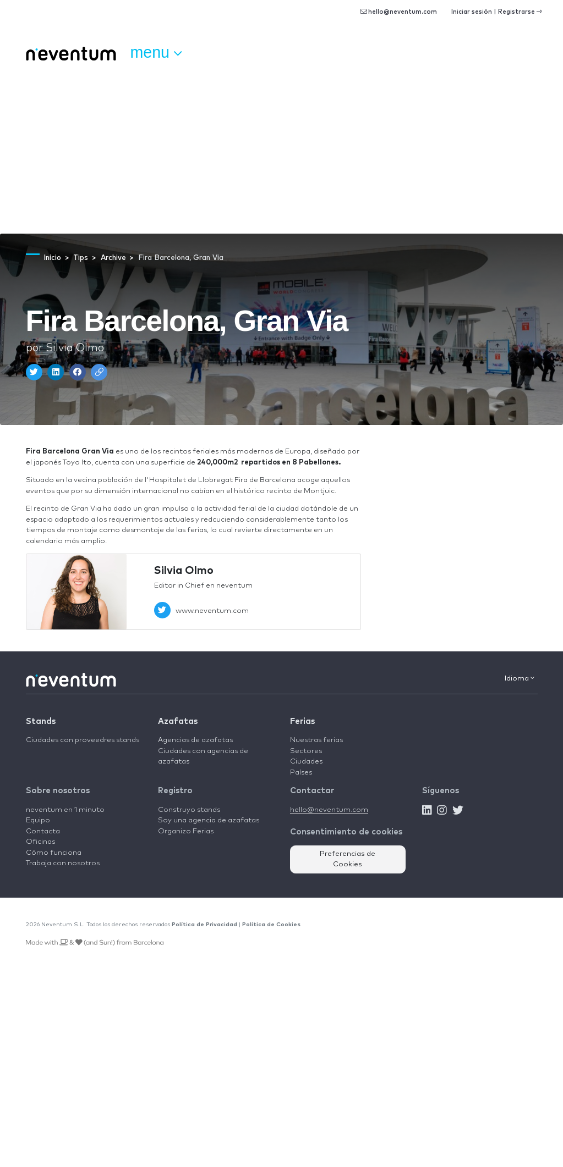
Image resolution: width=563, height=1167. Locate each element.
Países (301, 772)
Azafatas (178, 721)
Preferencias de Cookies (347, 859)
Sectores (306, 751)
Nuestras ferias (316, 740)
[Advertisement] (281, 151)
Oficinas (40, 841)
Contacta (43, 831)
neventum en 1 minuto (65, 810)
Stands (41, 721)
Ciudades (306, 761)
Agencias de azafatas (195, 740)
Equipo (38, 820)
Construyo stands (189, 810)
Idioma (519, 678)
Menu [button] (156, 52)
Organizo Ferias (186, 831)
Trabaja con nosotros (63, 863)
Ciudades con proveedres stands (82, 740)
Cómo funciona (53, 852)
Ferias (302, 721)
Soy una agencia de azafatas (208, 820)
